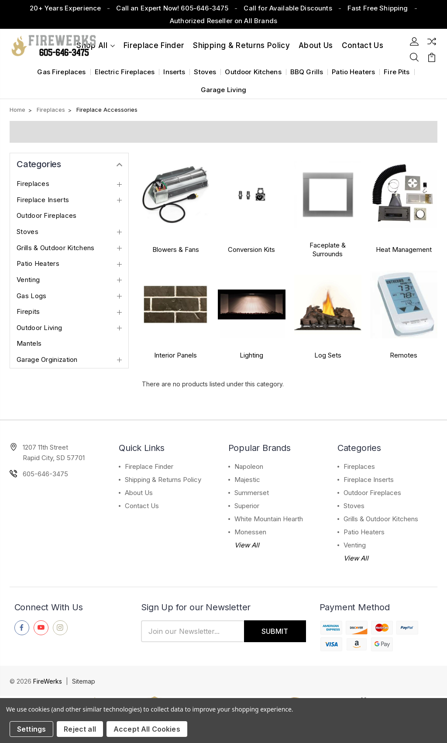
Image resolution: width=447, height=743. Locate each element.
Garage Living (224, 90)
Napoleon (248, 466)
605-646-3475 (45, 474)
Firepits (28, 312)
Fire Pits (396, 72)
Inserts (174, 72)
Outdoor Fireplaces (46, 216)
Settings (31, 729)
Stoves (205, 72)
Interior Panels (175, 355)
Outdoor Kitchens (253, 72)
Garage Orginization (47, 360)
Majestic (247, 479)
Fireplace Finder (154, 45)
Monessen (250, 532)
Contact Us (142, 506)
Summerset (251, 492)
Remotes (403, 355)
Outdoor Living (39, 328)
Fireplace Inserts (43, 200)
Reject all (80, 729)
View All (246, 545)
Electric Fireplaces (125, 72)
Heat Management (404, 249)
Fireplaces (33, 184)
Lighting (251, 355)
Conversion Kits (251, 249)
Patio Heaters (353, 72)
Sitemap (83, 681)
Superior (246, 506)
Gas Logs (31, 296)
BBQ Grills (306, 72)
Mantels (29, 343)
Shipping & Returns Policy (241, 45)
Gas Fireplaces (61, 72)
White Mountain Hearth (268, 519)
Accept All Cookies (146, 729)
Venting (28, 280)
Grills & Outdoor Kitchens (56, 248)
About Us (316, 45)
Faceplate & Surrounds (327, 249)
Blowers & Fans (175, 249)
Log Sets (327, 355)
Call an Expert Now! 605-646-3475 (172, 8)
